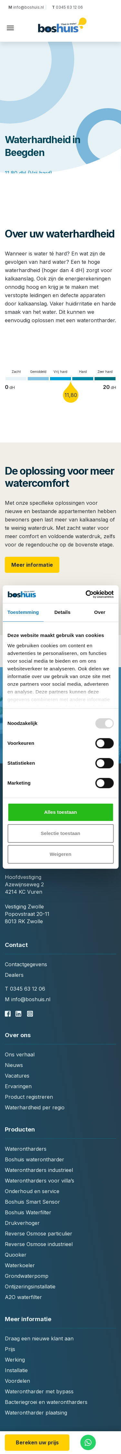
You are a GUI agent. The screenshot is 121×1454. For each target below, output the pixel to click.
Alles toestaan (60, 812)
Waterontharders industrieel (39, 1170)
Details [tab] (62, 612)
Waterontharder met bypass (39, 1391)
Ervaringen (18, 1086)
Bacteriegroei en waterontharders (46, 1402)
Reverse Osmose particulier (38, 1233)
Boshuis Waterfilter (28, 1212)
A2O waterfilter (23, 1297)
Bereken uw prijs (37, 1442)
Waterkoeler (20, 1265)
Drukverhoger (22, 1223)
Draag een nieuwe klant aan (39, 1338)
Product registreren (29, 1097)
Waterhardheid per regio (35, 1107)
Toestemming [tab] (23, 612)
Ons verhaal (20, 1054)
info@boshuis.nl (27, 7)
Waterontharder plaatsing (36, 1412)
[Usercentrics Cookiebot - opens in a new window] (86, 594)
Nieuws (14, 1065)
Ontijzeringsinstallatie (30, 1286)
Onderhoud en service (32, 1191)
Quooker (15, 1255)
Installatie (16, 1370)
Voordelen (17, 1381)
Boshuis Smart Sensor (32, 1202)
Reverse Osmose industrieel (39, 1244)
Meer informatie (32, 565)
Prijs (10, 1349)
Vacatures (17, 1075)
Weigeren (60, 854)
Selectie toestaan (60, 833)
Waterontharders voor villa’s (39, 1180)
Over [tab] (100, 612)
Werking (15, 1359)
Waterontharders (25, 1149)
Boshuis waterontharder (34, 1159)
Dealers (14, 975)
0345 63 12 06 (67, 7)
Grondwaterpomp (26, 1276)
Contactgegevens (26, 964)
